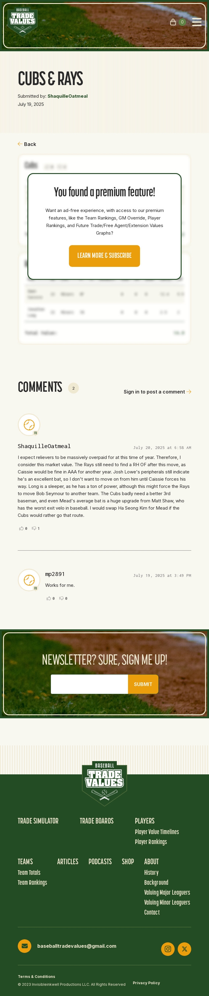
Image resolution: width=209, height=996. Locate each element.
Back (27, 144)
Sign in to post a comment (157, 392)
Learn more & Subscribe (104, 256)
